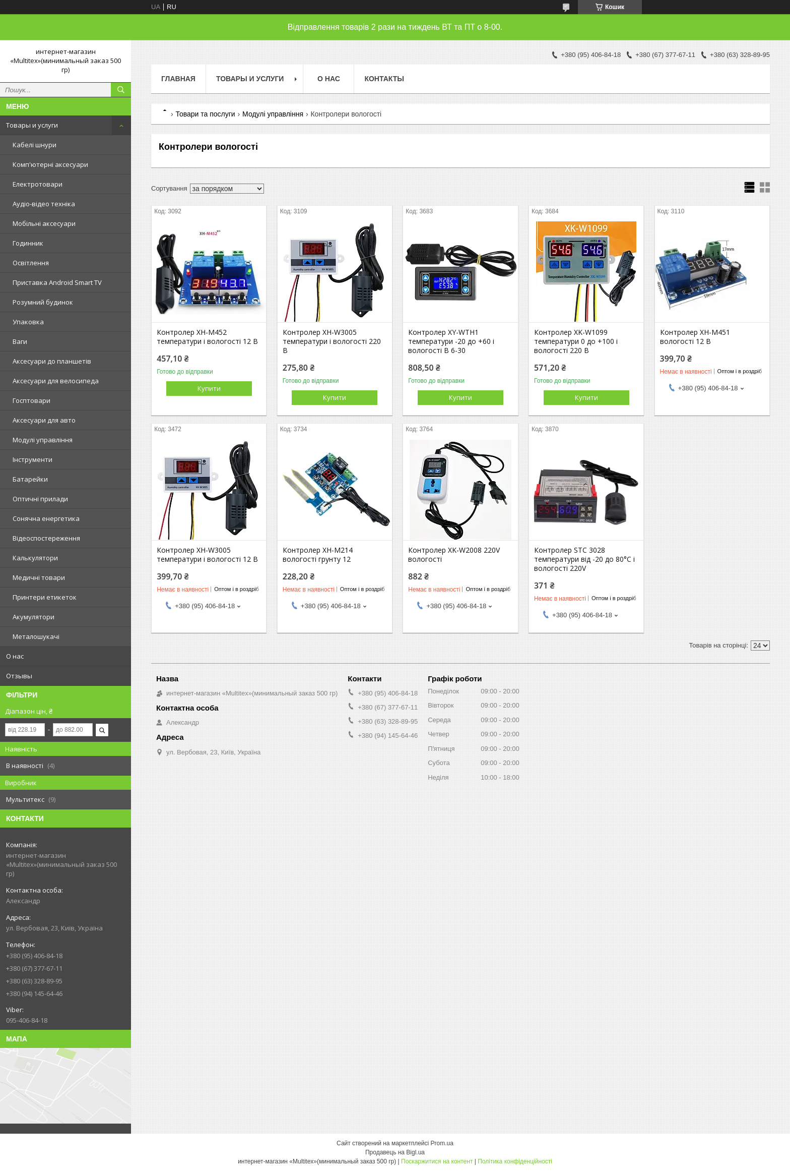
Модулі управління (43, 439)
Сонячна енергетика (46, 518)
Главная (178, 79)
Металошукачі (36, 636)
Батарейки (30, 479)
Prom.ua (442, 1143)
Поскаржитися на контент (437, 1161)
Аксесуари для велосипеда (56, 380)
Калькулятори (35, 557)
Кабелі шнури (34, 144)
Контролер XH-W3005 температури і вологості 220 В (332, 341)
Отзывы (19, 675)
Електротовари (37, 184)
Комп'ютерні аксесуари (50, 164)
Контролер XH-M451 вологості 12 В (695, 337)
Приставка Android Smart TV (57, 282)
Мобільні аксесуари (44, 223)
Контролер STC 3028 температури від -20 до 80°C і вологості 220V (584, 559)
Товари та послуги (205, 114)
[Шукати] (121, 89)
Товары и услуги (32, 125)
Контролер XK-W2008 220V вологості (454, 555)
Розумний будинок (43, 302)
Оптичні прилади (40, 498)
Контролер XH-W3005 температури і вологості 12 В (207, 555)
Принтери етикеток (45, 597)
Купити (209, 388)
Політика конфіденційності (515, 1161)
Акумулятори (33, 616)
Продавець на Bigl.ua (395, 1152)
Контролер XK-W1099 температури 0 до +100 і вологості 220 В (576, 341)
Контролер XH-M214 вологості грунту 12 (318, 555)
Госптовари (31, 400)
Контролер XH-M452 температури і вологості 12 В (207, 337)
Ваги (20, 341)
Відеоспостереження (46, 538)
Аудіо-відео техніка (44, 203)
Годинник (28, 243)
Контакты (384, 79)
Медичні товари (39, 577)
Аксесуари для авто (44, 420)
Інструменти (32, 459)
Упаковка (28, 321)
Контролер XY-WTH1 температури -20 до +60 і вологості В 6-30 (451, 341)
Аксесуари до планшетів (52, 361)
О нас (15, 656)
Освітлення (31, 262)
